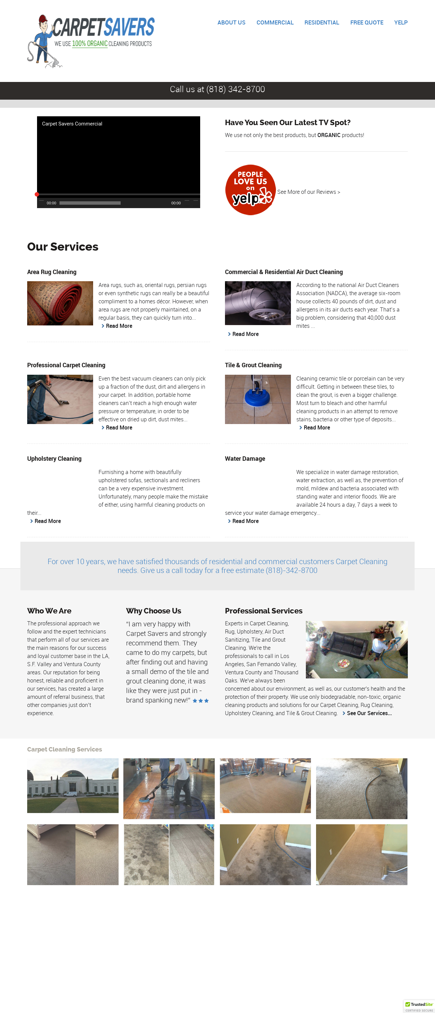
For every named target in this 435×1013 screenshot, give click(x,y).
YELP (401, 22)
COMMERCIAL (275, 22)
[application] (118, 162)
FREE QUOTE (366, 22)
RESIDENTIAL (321, 22)
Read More (119, 326)
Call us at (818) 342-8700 (217, 89)
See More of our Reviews (306, 192)
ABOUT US (231, 22)
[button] (115, 158)
